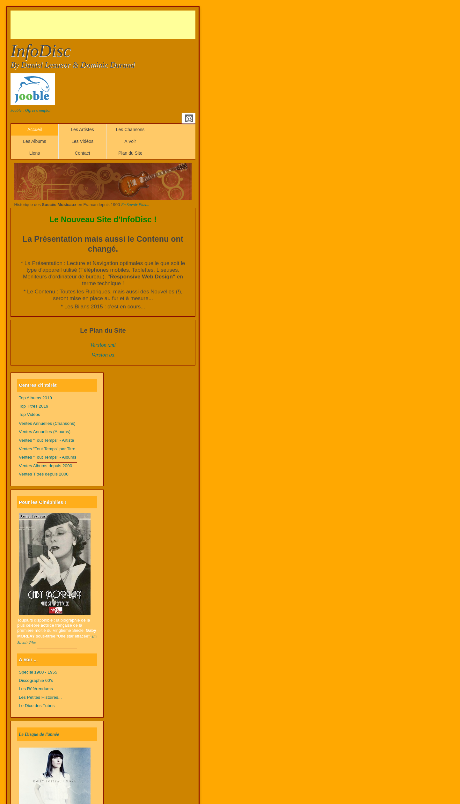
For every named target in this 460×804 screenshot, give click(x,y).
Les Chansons (130, 129)
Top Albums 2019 (35, 397)
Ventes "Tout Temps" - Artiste (46, 440)
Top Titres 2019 (33, 406)
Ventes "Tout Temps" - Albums (47, 457)
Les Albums (34, 141)
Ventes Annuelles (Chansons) (47, 423)
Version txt (102, 355)
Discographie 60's (36, 680)
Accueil (34, 129)
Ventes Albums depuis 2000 (45, 465)
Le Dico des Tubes (37, 705)
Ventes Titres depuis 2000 (44, 474)
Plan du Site (130, 153)
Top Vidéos (29, 414)
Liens (34, 153)
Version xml (103, 345)
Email (189, 118)
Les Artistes (82, 129)
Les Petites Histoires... (40, 697)
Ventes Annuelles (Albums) (44, 431)
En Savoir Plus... (135, 204)
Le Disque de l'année (39, 734)
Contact (82, 153)
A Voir (130, 141)
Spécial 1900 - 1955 (38, 672)
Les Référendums (36, 688)
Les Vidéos (82, 141)
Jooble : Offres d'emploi (30, 110)
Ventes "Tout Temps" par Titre (47, 448)
